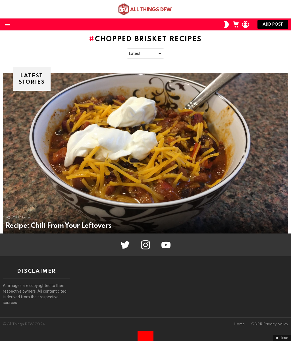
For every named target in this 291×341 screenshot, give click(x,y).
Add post (273, 25)
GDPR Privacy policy (269, 324)
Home (239, 324)
